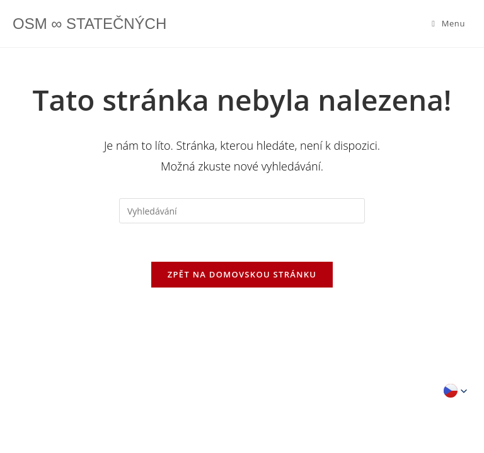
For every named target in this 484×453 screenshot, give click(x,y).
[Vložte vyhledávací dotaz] (242, 210)
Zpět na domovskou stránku (242, 274)
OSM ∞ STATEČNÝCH (89, 23)
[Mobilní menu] (448, 23)
